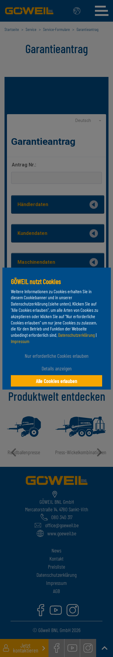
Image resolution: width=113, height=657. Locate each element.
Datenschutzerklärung (76, 335)
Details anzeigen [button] (57, 368)
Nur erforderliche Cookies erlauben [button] (57, 355)
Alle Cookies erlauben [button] (56, 381)
